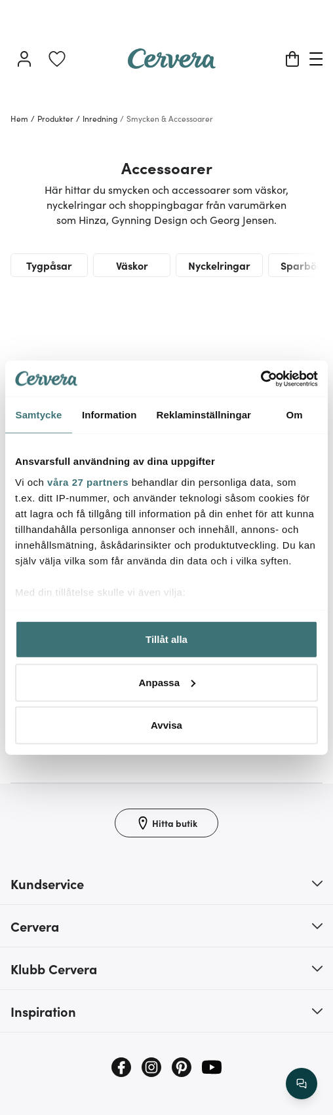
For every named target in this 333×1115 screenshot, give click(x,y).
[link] (57, 58)
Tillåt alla (166, 639)
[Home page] (172, 64)
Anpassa (166, 681)
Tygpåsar (49, 265)
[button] (166, 883)
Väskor (132, 265)
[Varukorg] (292, 58)
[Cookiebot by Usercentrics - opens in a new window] (260, 378)
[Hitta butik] (166, 823)
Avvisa (166, 725)
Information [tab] (109, 414)
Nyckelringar (219, 265)
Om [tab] (294, 414)
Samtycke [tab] (39, 414)
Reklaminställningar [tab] (204, 414)
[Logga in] (24, 58)
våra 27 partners (87, 481)
